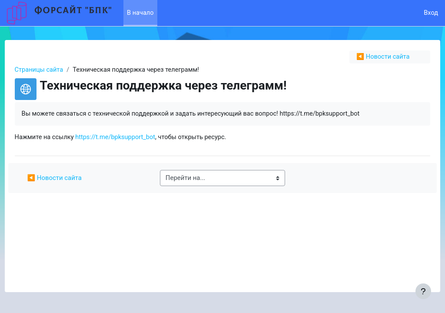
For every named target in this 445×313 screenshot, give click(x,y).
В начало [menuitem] (140, 13)
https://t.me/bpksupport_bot (134, 138)
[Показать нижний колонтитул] (423, 291)
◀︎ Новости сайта (366, 57)
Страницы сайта (55, 70)
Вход (430, 13)
